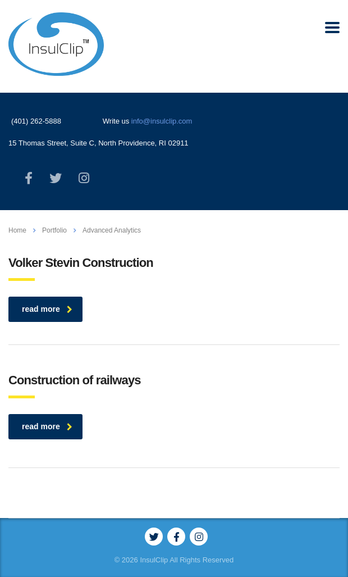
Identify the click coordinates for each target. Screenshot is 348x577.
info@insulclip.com (162, 121)
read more (47, 309)
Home (17, 230)
